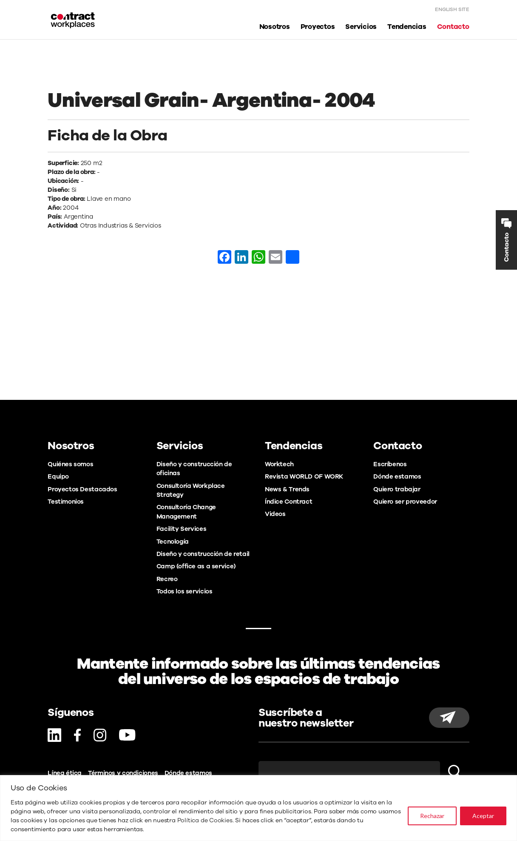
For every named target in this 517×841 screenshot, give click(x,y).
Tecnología (172, 541)
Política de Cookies (205, 820)
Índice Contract (288, 501)
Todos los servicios (184, 591)
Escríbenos (389, 464)
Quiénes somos (70, 464)
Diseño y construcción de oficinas (194, 468)
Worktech (279, 464)
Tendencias (406, 27)
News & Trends (287, 489)
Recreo (167, 579)
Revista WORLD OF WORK (304, 476)
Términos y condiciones (123, 773)
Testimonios (66, 501)
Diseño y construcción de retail (203, 554)
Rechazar (432, 815)
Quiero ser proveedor (405, 501)
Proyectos (318, 27)
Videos (275, 514)
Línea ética (65, 773)
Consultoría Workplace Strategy (190, 490)
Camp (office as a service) (196, 566)
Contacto (453, 27)
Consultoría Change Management (186, 511)
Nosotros (274, 27)
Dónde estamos (397, 476)
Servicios (361, 27)
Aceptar (483, 815)
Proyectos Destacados (82, 489)
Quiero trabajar (396, 489)
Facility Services (181, 529)
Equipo (58, 476)
